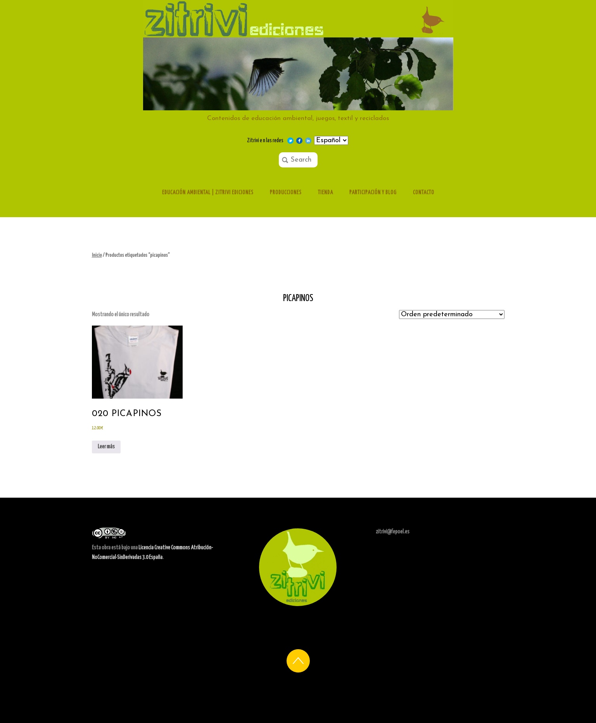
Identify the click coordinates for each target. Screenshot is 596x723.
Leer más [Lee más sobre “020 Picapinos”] (106, 446)
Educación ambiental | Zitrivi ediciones (208, 192)
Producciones (286, 192)
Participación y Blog (373, 192)
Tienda (325, 192)
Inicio (97, 255)
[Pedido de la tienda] (451, 314)
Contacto (423, 192)
